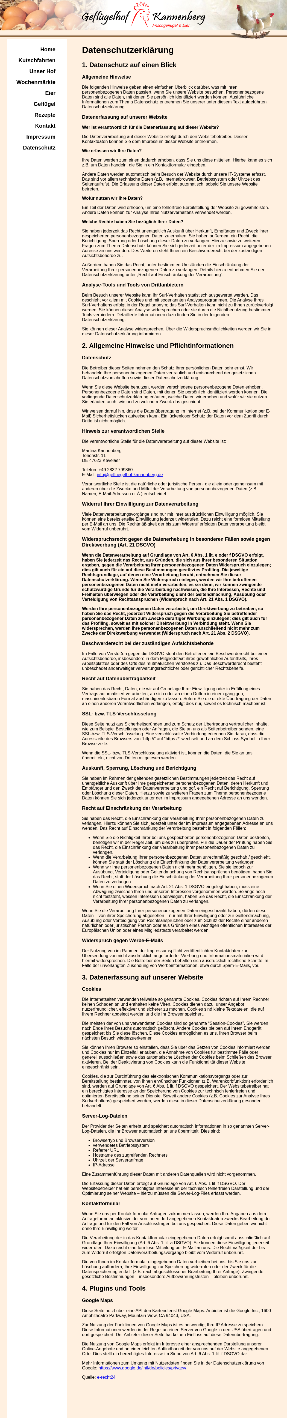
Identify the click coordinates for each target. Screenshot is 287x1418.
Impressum (40, 137)
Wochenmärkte (35, 82)
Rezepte (44, 115)
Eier (50, 93)
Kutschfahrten (36, 60)
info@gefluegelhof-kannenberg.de (130, 474)
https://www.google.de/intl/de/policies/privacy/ (142, 1368)
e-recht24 (106, 1377)
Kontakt (45, 126)
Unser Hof (42, 71)
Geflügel (44, 104)
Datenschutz (39, 148)
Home (47, 49)
